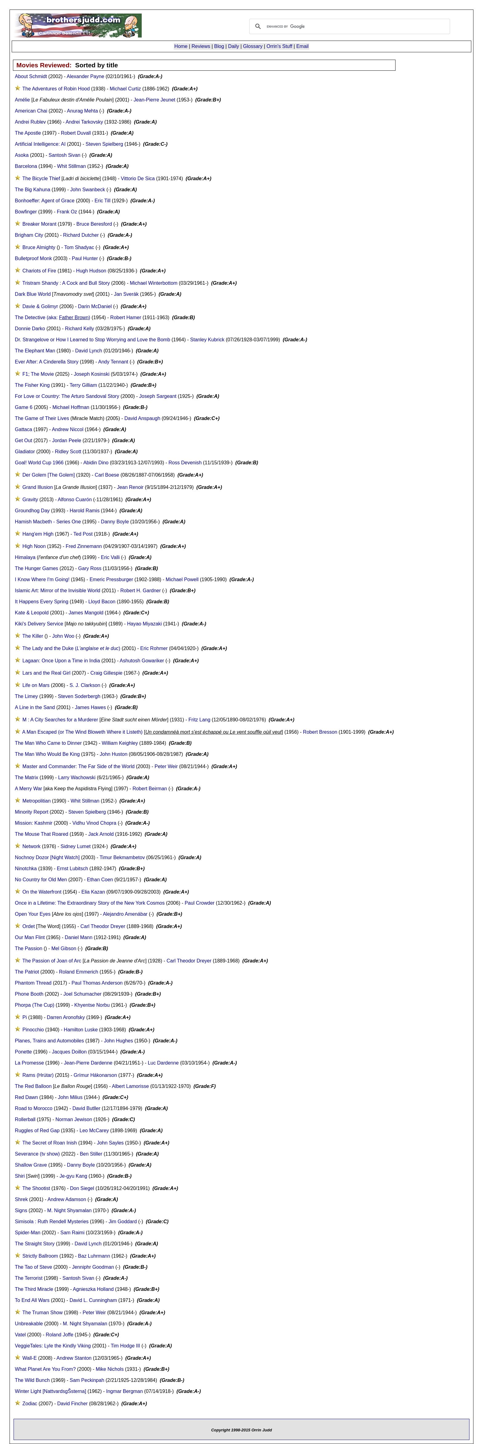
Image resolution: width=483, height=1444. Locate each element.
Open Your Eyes (33, 914)
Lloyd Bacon (102, 601)
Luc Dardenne (163, 1062)
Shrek (21, 1199)
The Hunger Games (36, 568)
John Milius (70, 1097)
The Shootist (36, 1188)
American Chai (31, 110)
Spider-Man (27, 1232)
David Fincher (72, 1403)
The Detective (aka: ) (52, 317)
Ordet (28, 926)
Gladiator (25, 451)
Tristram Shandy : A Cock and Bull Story (66, 283)
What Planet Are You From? (45, 1369)
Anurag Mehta (82, 110)
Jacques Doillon (69, 1051)
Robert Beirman (149, 788)
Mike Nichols (110, 1369)
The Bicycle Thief (41, 178)
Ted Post (82, 534)
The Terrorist (29, 1278)
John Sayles (110, 1142)
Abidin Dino (95, 462)
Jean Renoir (130, 487)
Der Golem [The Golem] (48, 475)
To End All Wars (32, 1300)
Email (302, 46)
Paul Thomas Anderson (97, 983)
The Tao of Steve (33, 1267)
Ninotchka (26, 868)
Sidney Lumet (75, 846)
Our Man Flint (30, 937)
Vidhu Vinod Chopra (94, 823)
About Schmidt (31, 76)
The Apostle (28, 133)
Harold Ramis (84, 510)
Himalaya (25, 557)
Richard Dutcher (81, 235)
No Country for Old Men (41, 879)
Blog (219, 46)
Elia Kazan (93, 892)
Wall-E (29, 1358)
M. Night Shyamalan (69, 1210)
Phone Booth (29, 994)
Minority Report (31, 812)
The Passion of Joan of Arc (51, 960)
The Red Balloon (33, 1086)
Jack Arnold (101, 834)
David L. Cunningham (93, 1300)
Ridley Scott (68, 451)
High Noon (34, 546)
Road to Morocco (33, 1108)
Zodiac (29, 1403)
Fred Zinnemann (84, 546)
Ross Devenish (185, 462)
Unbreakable (29, 1323)
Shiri (20, 1176)
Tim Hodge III (125, 1345)
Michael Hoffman (70, 407)
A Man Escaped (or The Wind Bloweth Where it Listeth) (82, 732)
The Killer (32, 636)
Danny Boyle (115, 521)
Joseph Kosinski (92, 374)
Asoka (21, 155)
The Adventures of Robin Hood (56, 88)
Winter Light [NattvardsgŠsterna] (50, 1391)
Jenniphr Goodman (93, 1267)
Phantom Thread (33, 983)
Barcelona (26, 166)
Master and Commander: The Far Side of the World (78, 766)
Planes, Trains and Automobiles (49, 1040)
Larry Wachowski (76, 777)
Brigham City (29, 235)
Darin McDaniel (95, 306)
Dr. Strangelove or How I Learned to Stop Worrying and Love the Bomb (92, 339)
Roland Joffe (60, 1334)
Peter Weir (166, 766)
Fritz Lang (200, 719)
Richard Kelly (79, 328)
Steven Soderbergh (79, 696)
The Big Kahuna (32, 189)
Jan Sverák (126, 294)
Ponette (23, 1051)
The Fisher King (32, 385)
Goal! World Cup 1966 (39, 462)
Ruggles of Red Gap (37, 1130)
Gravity (30, 499)
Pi (24, 1017)
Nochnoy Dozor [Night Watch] (47, 857)
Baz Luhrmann (94, 1256)
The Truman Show (42, 1312)
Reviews (201, 46)
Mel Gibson (63, 948)
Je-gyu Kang (73, 1176)
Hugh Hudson (91, 270)
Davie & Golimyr (40, 306)
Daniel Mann (78, 937)
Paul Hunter (85, 258)
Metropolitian (36, 800)
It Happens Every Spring (41, 601)
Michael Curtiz (125, 88)
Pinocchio (33, 1029)
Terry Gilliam (83, 385)
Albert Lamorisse (130, 1086)
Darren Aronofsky (66, 1017)
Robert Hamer (125, 317)
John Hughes (118, 1040)
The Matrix (26, 777)
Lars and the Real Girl (46, 673)
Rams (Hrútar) (38, 1075)
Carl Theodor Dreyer (102, 926)
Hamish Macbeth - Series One (48, 521)
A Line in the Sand (35, 707)
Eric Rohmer (154, 648)
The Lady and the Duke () (71, 648)
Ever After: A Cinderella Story (46, 361)
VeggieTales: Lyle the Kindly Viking (53, 1345)
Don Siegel (82, 1188)
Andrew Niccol (67, 429)
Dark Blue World (33, 294)
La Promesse (29, 1062)
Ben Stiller (91, 1153)
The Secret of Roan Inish (49, 1142)
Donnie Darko (30, 328)
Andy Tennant (113, 361)
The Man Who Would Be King (47, 754)
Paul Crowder (199, 903)
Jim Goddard (122, 1221)
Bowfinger (26, 211)
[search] (349, 26)
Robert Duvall (76, 133)
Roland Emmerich (78, 971)
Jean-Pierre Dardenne (88, 1062)
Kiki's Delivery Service (39, 623)
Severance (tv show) (37, 1153)
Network (31, 846)
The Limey (26, 696)
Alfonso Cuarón (75, 499)
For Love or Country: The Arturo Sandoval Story (67, 396)
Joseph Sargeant (158, 396)
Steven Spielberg (104, 144)
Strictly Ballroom (40, 1256)
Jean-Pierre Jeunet (154, 99)
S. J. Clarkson (85, 685)
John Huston (114, 754)
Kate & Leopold (31, 612)
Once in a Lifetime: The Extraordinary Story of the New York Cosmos (89, 903)
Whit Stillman (71, 166)
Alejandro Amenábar (125, 914)
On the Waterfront (42, 892)
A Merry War (28, 788)
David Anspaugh (142, 418)
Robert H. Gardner (140, 590)
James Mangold (86, 612)
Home (181, 46)
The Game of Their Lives (42, 418)
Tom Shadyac (79, 247)
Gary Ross (90, 568)
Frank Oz (67, 211)
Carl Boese (107, 475)
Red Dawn (26, 1097)
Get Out (23, 440)
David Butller (86, 1108)
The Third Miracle (34, 1289)
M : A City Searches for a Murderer (60, 719)
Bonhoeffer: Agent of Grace (45, 200)
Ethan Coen (100, 879)
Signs (21, 1210)
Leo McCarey (94, 1130)
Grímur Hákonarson (95, 1075)
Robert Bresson (320, 732)
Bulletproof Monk (33, 258)
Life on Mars (36, 685)
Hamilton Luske (81, 1029)
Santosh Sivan (64, 155)
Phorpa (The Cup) (34, 1005)
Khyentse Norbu (92, 1005)
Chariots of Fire (39, 270)
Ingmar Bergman (124, 1391)
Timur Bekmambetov (122, 857)
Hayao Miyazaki (144, 623)
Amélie (22, 99)
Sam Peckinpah (87, 1380)
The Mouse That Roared (41, 834)
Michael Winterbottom (153, 283)
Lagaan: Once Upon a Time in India (61, 660)
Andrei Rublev (30, 122)
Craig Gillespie (106, 673)
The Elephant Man (35, 350)
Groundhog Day (32, 510)
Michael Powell (182, 579)
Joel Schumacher (82, 994)
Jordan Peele (66, 440)
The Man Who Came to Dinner (48, 743)
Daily (233, 46)
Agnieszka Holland (93, 1289)
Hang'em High (38, 534)
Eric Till (103, 200)
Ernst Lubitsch (72, 868)
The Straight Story (35, 1243)
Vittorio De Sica (138, 178)
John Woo (63, 636)
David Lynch (88, 350)
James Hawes (90, 707)
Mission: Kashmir (33, 823)
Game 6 (23, 407)
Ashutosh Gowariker (142, 660)
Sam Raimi (72, 1232)
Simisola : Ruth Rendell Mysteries (51, 1221)
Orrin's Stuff (279, 46)
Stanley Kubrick (207, 339)
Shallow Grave (31, 1165)
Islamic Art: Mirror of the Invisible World (57, 590)
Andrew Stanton (73, 1358)
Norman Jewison (73, 1119)
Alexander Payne (85, 76)
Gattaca (23, 429)
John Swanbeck (87, 189)
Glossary (252, 46)
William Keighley (120, 743)
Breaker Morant (39, 224)
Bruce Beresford (94, 224)
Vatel (20, 1334)
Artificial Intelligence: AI (40, 144)
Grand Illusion (37, 487)
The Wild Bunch (32, 1380)
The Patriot (27, 971)
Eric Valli (110, 557)
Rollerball (25, 1119)
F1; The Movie (38, 374)
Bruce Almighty (38, 247)
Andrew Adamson (66, 1199)
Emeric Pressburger (111, 579)
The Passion (28, 948)
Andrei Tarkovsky (84, 122)
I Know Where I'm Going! (42, 579)
